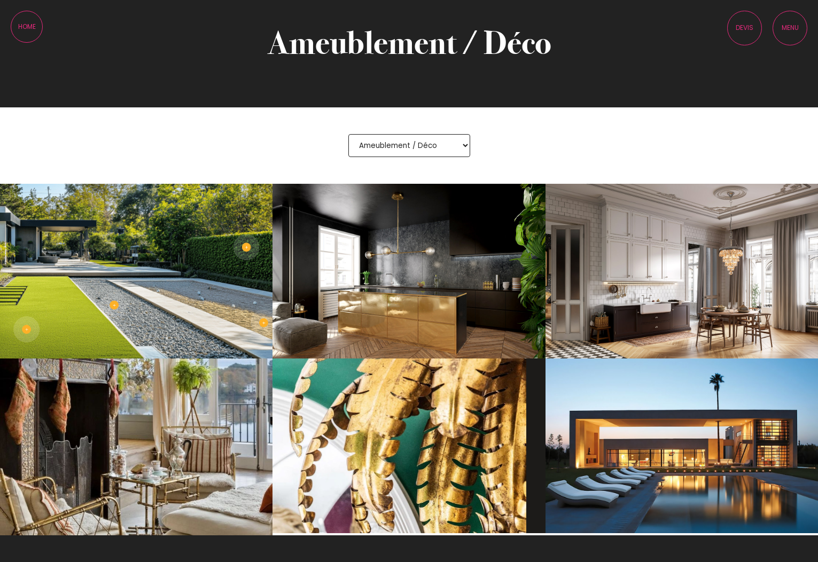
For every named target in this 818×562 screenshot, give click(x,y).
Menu (790, 27)
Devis (744, 27)
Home (27, 26)
